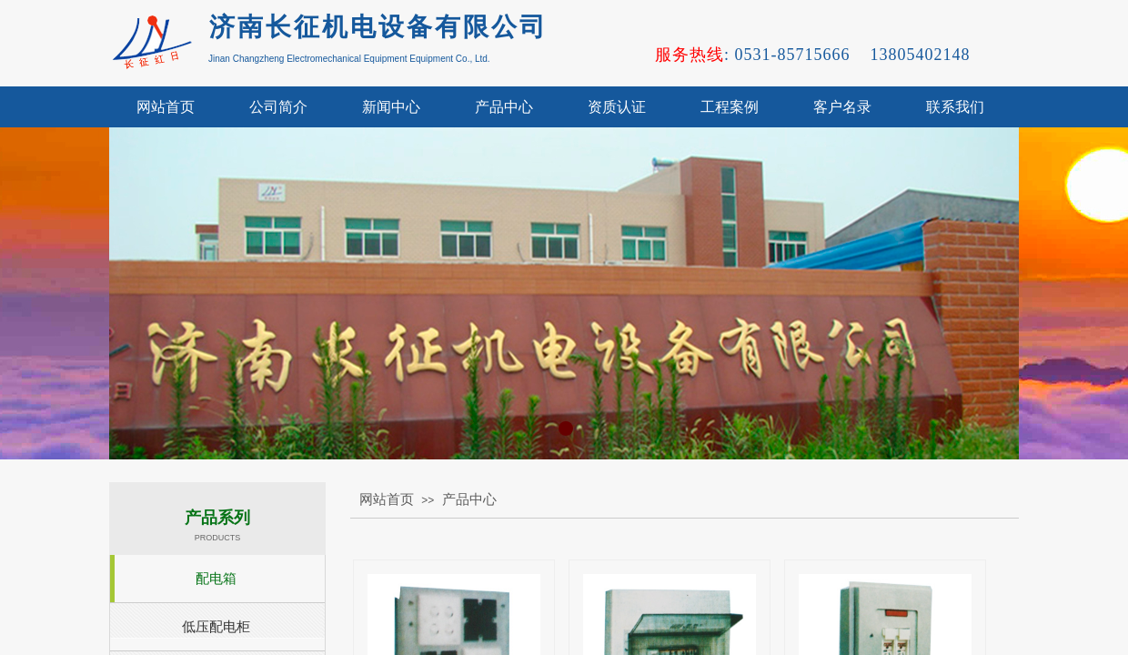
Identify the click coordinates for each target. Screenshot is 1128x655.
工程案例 (729, 107)
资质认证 (617, 107)
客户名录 (842, 107)
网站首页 (165, 107)
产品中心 (504, 107)
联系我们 (955, 107)
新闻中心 (391, 107)
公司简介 (278, 107)
